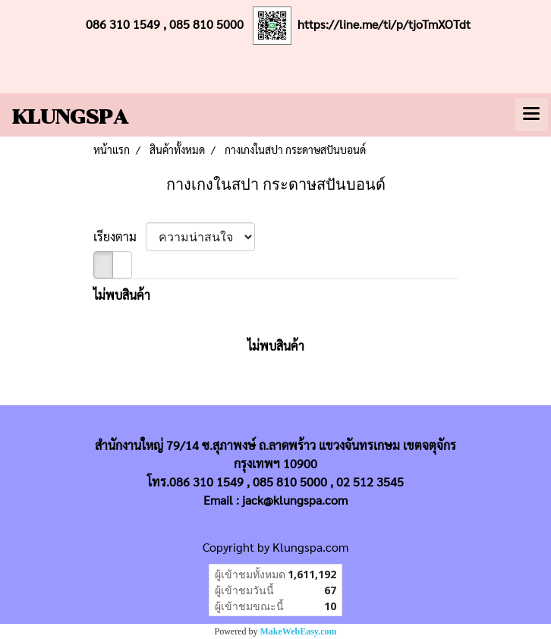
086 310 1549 (123, 24)
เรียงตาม (119, 236)
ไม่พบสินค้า (121, 295)
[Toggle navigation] (531, 114)
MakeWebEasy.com (298, 631)
